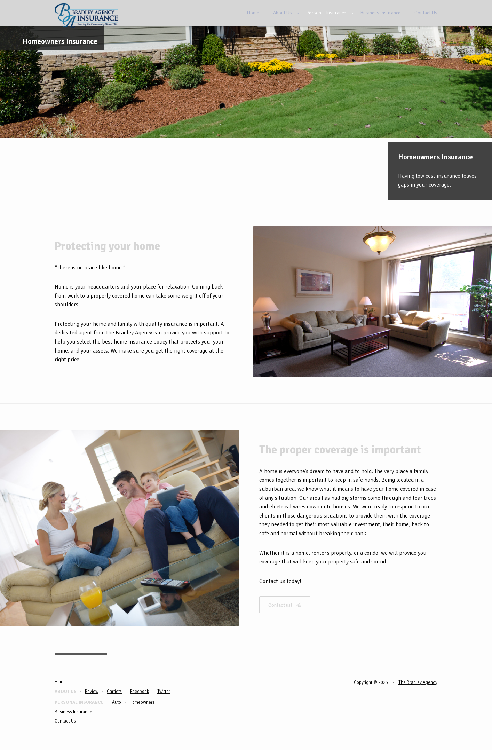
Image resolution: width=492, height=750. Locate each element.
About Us (282, 13)
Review (91, 691)
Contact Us (425, 13)
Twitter (163, 691)
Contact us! (284, 605)
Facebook (139, 691)
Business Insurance (380, 13)
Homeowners (141, 702)
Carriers (114, 691)
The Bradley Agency (417, 682)
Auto (116, 702)
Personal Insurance (326, 13)
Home (253, 13)
